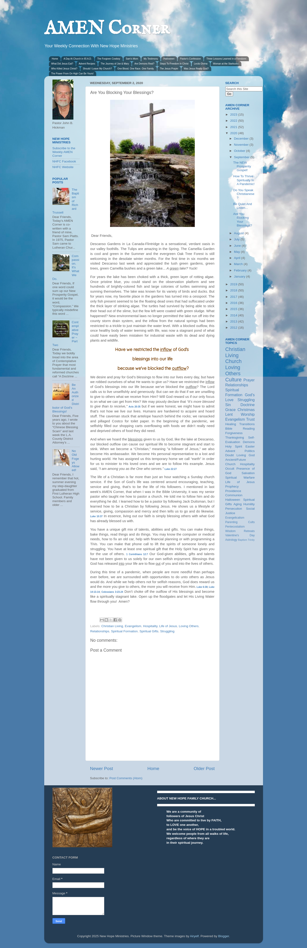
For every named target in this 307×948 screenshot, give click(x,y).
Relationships (99, 631)
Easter (250, 446)
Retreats (249, 531)
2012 (234, 327)
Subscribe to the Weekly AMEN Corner (64, 151)
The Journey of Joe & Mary (115, 63)
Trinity (251, 539)
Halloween (169, 58)
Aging (238, 504)
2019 (234, 284)
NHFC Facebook (64, 161)
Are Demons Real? (144, 63)
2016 (234, 303)
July (237, 239)
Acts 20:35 (134, 406)
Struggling (167, 631)
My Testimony (151, 58)
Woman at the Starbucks (226, 63)
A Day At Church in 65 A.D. (78, 58)
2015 (234, 309)
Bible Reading (240, 428)
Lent (229, 414)
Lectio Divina (200, 63)
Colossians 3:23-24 (112, 592)
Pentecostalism (235, 526)
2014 (234, 315)
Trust (250, 419)
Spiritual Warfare (240, 477)
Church (233, 361)
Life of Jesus (168, 626)
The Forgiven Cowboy (108, 58)
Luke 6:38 (202, 587)
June (238, 245)
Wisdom (230, 531)
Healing (230, 424)
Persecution (233, 508)
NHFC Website (63, 167)
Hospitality (150, 626)
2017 (234, 297)
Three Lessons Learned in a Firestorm (226, 58)
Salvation (248, 473)
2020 (234, 133)
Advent (230, 451)
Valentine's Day (240, 535)
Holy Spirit (233, 446)
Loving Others (189, 626)
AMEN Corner (106, 29)
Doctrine (247, 405)
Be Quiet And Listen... (242, 206)
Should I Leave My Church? (97, 68)
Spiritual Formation (124, 631)
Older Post (204, 768)
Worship (248, 414)
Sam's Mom (132, 58)
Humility (249, 504)
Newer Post (101, 768)
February (241, 270)
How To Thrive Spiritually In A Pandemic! (244, 180)
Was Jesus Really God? (196, 68)
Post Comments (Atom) (125, 778)
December (242, 138)
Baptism (242, 539)
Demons (249, 442)
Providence (233, 491)
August (239, 233)
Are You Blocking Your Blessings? (242, 219)
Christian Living (112, 626)
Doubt (229, 455)
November (242, 144)
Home (55, 58)
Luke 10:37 (96, 516)
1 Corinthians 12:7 (137, 554)
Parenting (231, 522)
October (240, 151)
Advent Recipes (87, 63)
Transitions (247, 424)
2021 (234, 127)
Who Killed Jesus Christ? (64, 68)
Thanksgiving (234, 437)
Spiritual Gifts (149, 631)
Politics (250, 451)
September (242, 157)
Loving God (245, 455)
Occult (229, 468)
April (237, 258)
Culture (233, 380)
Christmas (246, 409)
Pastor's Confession (190, 58)
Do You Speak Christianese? (243, 193)
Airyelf (194, 936)
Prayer (249, 380)
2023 (234, 114)
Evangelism (133, 626)
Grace (230, 409)
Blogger (223, 936)
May (237, 252)
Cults (251, 522)
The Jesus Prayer (169, 68)
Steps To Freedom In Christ (174, 63)
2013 (234, 321)
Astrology (231, 539)
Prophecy (232, 486)
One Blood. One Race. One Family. (135, 68)
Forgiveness (234, 433)
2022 (234, 120)
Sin (228, 405)
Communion (234, 495)
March (239, 264)
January (240, 276)
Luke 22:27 (171, 469)
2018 (234, 290)
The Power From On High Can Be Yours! (72, 73)
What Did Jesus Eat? (62, 63)
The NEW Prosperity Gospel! (242, 166)
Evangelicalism (234, 517)
